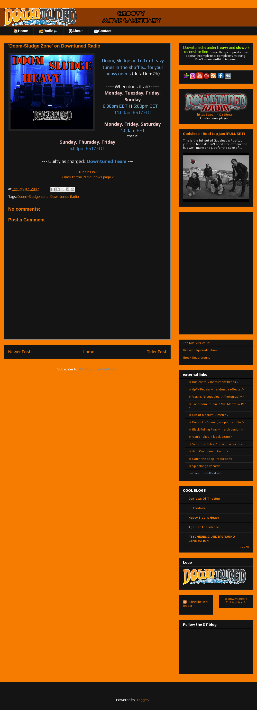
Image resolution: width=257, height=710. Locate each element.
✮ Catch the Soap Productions (210, 459)
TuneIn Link (87, 172)
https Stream (206, 114)
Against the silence (203, 527)
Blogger (142, 700)
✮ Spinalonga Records (205, 466)
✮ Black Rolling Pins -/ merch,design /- (216, 429)
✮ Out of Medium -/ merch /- (209, 415)
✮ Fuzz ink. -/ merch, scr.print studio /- (216, 422)
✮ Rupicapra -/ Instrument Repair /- (214, 382)
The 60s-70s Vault (196, 343)
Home (88, 351)
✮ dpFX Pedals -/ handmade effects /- (216, 389)
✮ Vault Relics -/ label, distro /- (211, 436)
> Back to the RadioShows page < (87, 177)
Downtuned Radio (64, 196)
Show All (244, 547)
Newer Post (19, 351)
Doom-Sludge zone (33, 196)
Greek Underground (196, 357)
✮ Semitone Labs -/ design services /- (216, 444)
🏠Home (21, 31)
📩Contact (103, 31)
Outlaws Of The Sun (204, 498)
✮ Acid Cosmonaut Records (208, 451)
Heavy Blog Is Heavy (203, 517)
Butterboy (196, 508)
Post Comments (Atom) (98, 369)
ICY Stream (227, 114)
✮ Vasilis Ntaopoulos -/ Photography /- (217, 396)
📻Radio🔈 (48, 31)
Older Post (156, 351)
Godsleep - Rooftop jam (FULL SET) (214, 134)
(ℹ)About (76, 31)
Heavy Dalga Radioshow (200, 350)
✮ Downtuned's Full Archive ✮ (236, 600)
